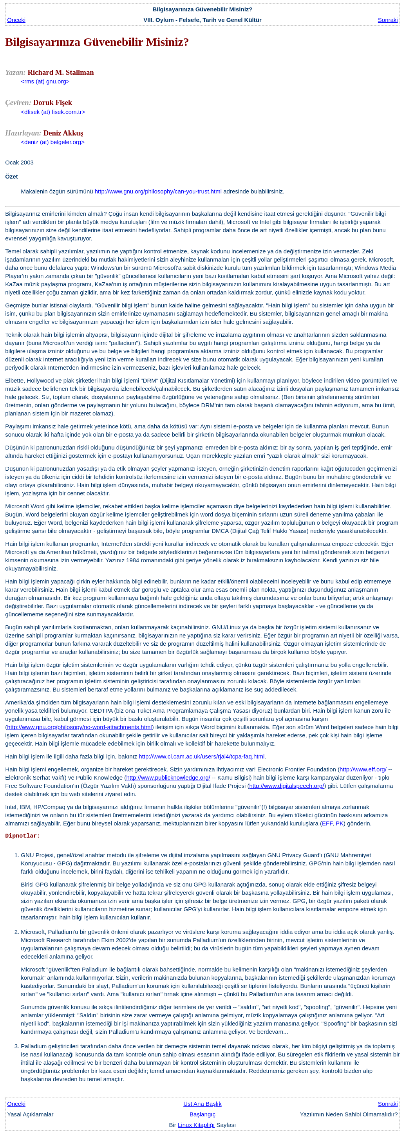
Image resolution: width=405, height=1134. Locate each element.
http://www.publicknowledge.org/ (168, 777)
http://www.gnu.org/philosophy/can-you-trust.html (158, 191)
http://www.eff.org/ (363, 769)
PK (340, 823)
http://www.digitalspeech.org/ (287, 785)
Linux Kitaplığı (196, 1124)
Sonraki (388, 19)
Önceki (16, 19)
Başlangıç (202, 1114)
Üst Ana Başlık (202, 1103)
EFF (327, 823)
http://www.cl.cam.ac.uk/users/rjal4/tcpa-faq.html (201, 756)
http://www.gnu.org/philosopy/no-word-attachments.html (79, 727)
